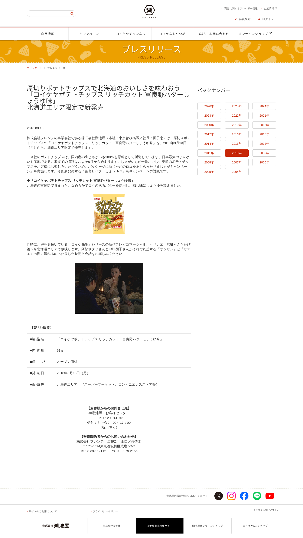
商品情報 (47, 33)
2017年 (209, 134)
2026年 (209, 106)
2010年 (236, 153)
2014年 (209, 143)
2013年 (236, 143)
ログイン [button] (268, 19)
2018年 (264, 125)
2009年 (264, 153)
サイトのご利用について (43, 515)
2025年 (236, 106)
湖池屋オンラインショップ (207, 530)
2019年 (236, 125)
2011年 (209, 153)
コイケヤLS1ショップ (255, 530)
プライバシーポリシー (105, 515)
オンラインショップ (255, 33)
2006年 (264, 162)
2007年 (236, 162)
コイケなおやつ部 (172, 33)
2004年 (236, 171)
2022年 (236, 115)
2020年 (209, 125)
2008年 (209, 162)
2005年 (209, 171)
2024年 (264, 106)
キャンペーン (89, 33)
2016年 (236, 134)
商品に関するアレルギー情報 (241, 8)
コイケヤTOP (34, 68)
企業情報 (270, 8)
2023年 (209, 115)
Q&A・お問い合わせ (214, 33)
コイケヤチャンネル (131, 33)
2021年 (264, 115)
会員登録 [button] (245, 19)
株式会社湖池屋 (112, 530)
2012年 (264, 143)
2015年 (264, 134)
